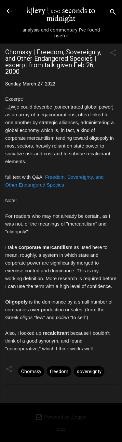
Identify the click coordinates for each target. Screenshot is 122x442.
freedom (59, 371)
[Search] (113, 13)
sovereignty (89, 371)
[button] (113, 54)
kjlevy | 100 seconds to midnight (61, 15)
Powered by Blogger (61, 417)
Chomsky (31, 371)
